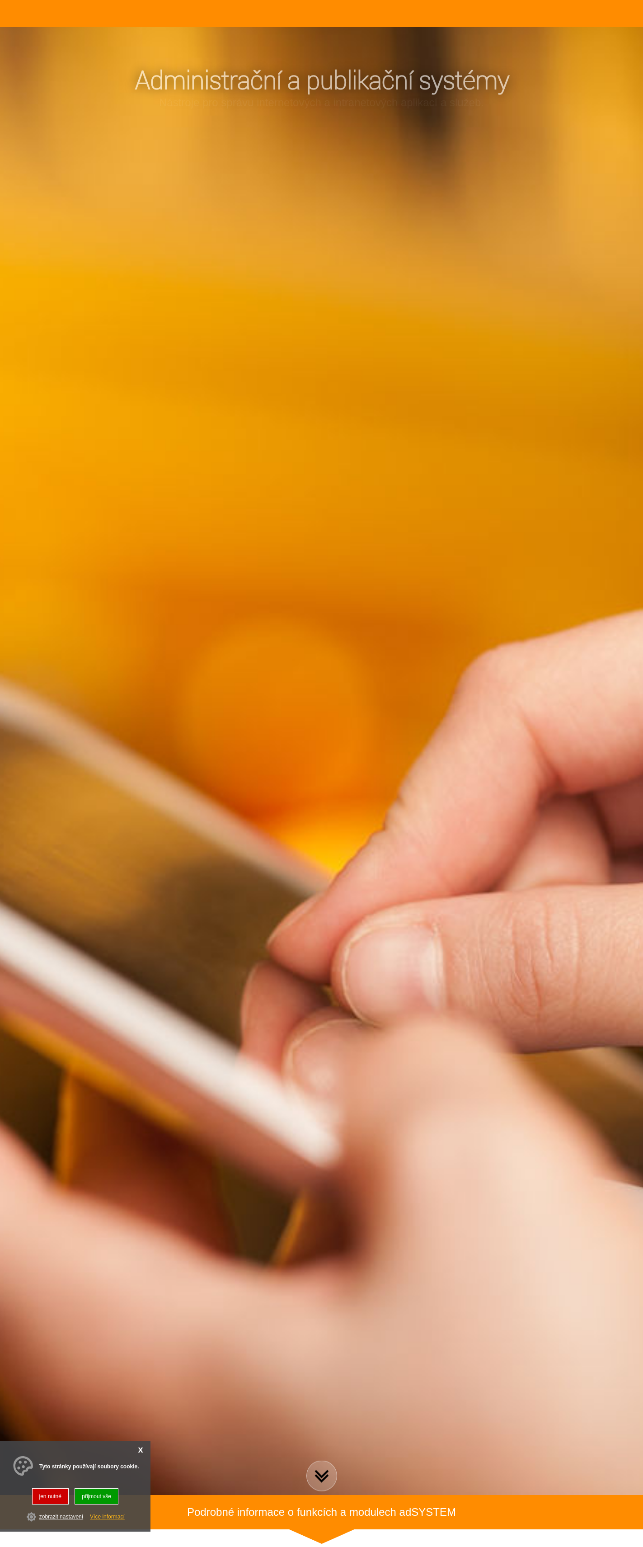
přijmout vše (96, 1496)
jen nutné (50, 1496)
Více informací (107, 1517)
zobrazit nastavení (61, 1517)
